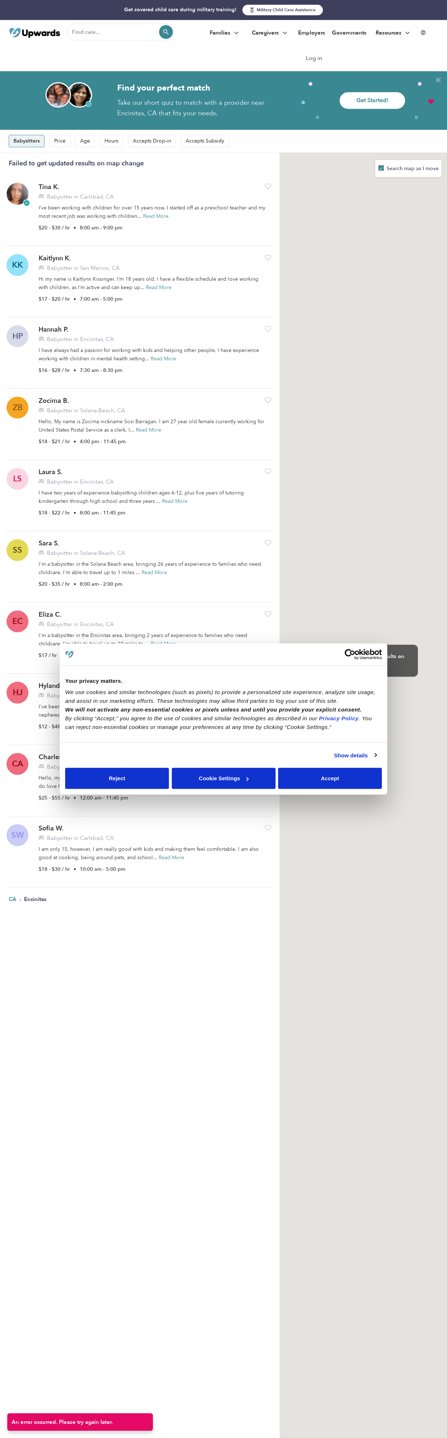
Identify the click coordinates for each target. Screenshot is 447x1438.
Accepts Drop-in (152, 140)
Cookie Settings (224, 778)
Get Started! (372, 100)
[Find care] (121, 32)
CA (13, 899)
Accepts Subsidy (205, 140)
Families (225, 33)
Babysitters (26, 140)
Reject (117, 778)
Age (85, 140)
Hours (111, 140)
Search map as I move (412, 168)
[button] (268, 186)
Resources (394, 33)
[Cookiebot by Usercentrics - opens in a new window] (350, 654)
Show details (351, 755)
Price (60, 140)
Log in (314, 58)
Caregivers (270, 33)
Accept (330, 778)
